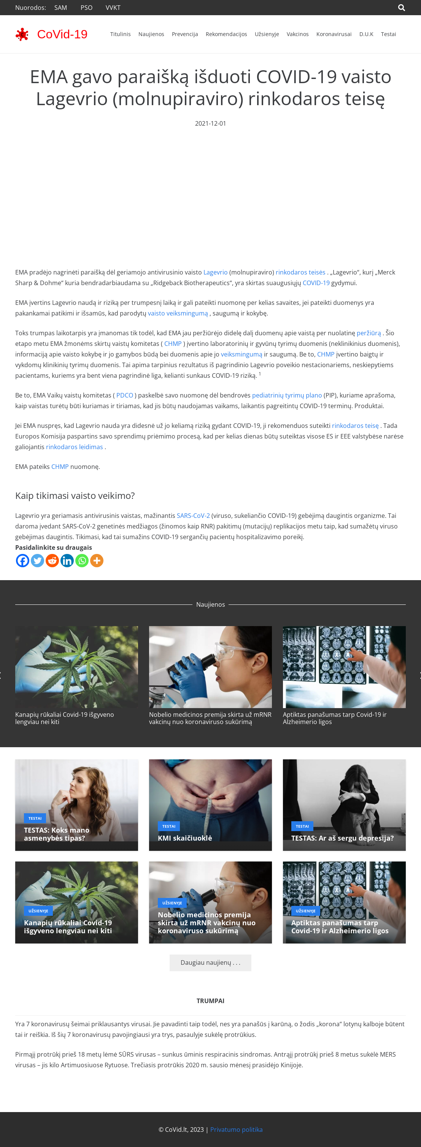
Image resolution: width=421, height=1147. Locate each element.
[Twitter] (37, 560)
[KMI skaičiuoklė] (210, 764)
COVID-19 (316, 283)
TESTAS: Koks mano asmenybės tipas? (56, 834)
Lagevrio (215, 272)
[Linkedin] (67, 560)
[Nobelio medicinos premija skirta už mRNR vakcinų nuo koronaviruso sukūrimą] (210, 631)
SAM (60, 7)
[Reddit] (52, 560)
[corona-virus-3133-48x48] (22, 34)
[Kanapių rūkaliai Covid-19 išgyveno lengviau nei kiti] (76, 631)
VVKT (113, 7)
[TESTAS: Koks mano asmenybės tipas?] (76, 764)
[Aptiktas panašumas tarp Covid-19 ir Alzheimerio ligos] (344, 631)
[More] (96, 560)
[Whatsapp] (82, 560)
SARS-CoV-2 (193, 515)
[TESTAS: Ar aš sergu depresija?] (344, 764)
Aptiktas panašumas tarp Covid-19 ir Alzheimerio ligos (335, 718)
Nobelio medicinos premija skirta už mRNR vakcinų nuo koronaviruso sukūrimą (210, 718)
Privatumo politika (236, 1129)
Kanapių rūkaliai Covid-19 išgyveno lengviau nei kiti (64, 718)
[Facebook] (22, 560)
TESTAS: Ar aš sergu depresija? (342, 838)
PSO (86, 7)
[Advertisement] (210, 186)
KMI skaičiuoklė (185, 838)
